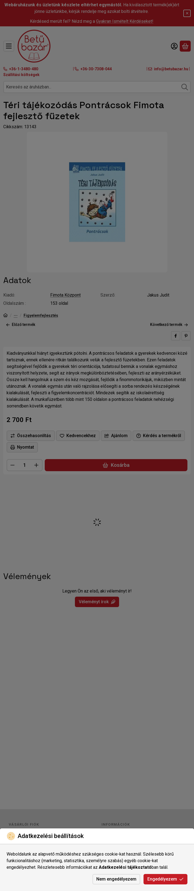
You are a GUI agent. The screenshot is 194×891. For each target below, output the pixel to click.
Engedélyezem (165, 879)
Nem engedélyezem (116, 879)
